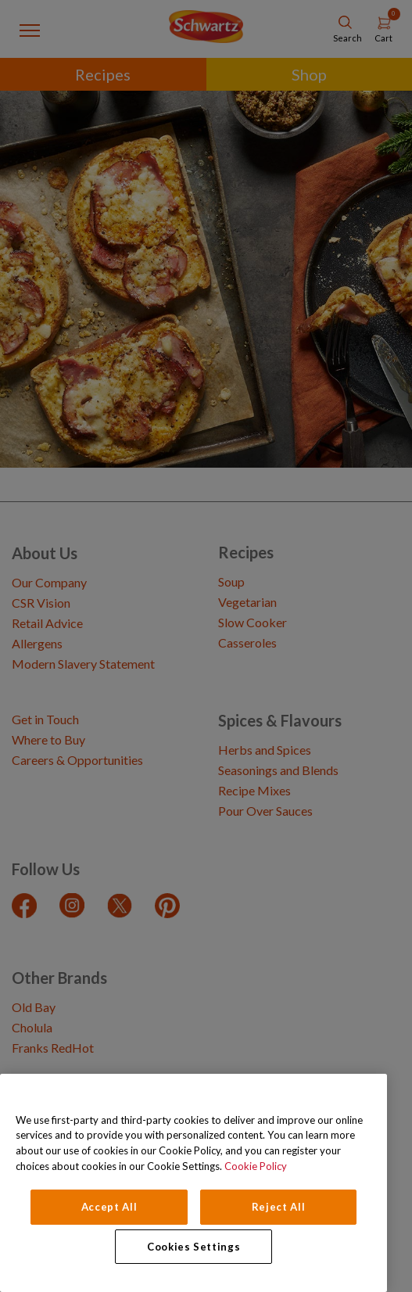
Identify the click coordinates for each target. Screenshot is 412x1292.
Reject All (279, 1206)
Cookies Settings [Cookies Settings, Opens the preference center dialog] (194, 1246)
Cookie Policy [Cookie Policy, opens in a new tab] (255, 1166)
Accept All (109, 1206)
